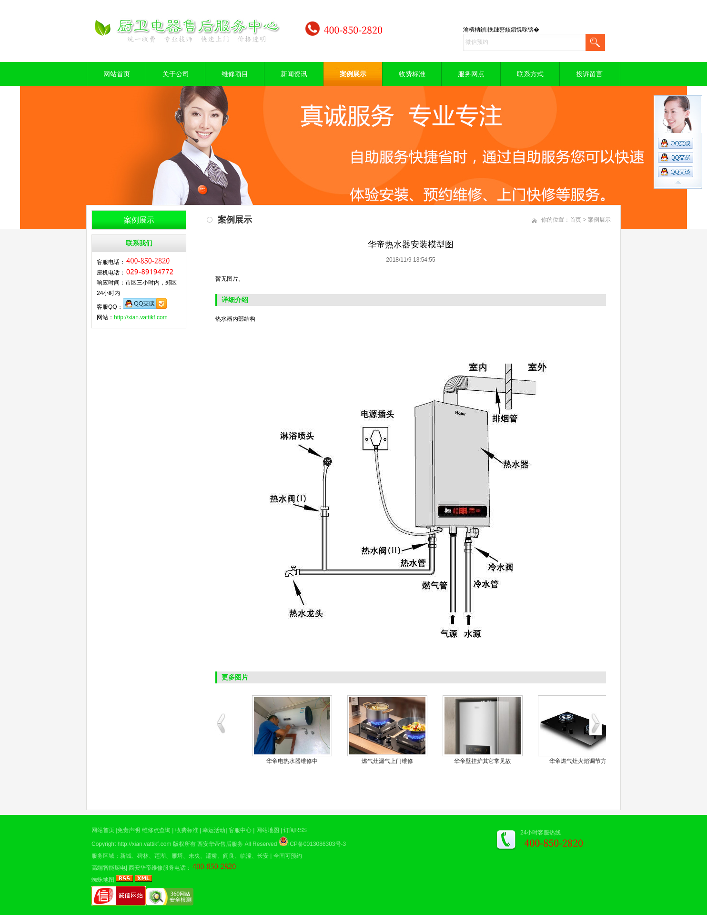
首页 (575, 219)
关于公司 (175, 74)
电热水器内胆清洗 (287, 761)
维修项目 (235, 74)
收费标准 (412, 74)
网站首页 (116, 74)
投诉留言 (589, 74)
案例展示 (353, 74)
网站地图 (267, 830)
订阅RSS (295, 830)
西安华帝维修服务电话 (157, 867)
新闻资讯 (294, 74)
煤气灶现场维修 (477, 761)
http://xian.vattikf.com (141, 317)
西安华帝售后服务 (220, 844)
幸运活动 (213, 830)
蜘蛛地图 (102, 879)
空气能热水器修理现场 (572, 761)
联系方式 (530, 74)
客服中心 (240, 830)
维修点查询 (156, 830)
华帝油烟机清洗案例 (382, 761)
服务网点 (471, 74)
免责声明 (128, 830)
